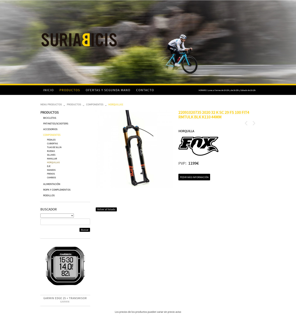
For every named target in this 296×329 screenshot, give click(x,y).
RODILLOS (49, 195)
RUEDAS (51, 151)
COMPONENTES (94, 104)
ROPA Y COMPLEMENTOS (56, 189)
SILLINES (51, 154)
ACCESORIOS (50, 129)
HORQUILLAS (115, 104)
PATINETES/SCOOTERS (55, 123)
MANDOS (51, 169)
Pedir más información (194, 177)
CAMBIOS (51, 177)
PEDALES (51, 139)
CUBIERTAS (52, 143)
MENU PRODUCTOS (51, 104)
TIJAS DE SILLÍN (54, 147)
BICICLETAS (49, 117)
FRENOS (51, 173)
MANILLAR (52, 158)
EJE (48, 166)
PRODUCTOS (74, 104)
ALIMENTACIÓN (51, 184)
